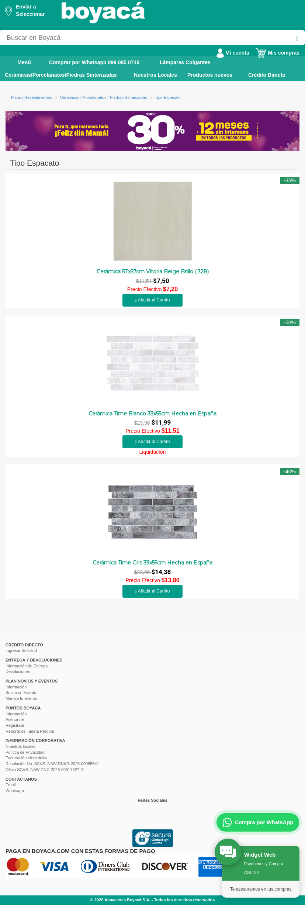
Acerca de (15, 719)
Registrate (15, 725)
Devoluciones (18, 671)
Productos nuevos (209, 75)
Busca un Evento (21, 692)
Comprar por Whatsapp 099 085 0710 (94, 62)
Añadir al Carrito (152, 300)
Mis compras (277, 53)
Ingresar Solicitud (21, 650)
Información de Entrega (27, 666)
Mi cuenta (232, 53)
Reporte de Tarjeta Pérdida (30, 731)
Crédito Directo (266, 75)
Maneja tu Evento (21, 698)
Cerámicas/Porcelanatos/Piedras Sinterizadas (61, 75)
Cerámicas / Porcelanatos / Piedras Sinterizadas (103, 97)
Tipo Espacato (168, 97)
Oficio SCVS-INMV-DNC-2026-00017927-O (45, 769)
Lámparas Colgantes (185, 62)
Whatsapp (15, 790)
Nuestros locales (20, 746)
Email (11, 785)
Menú (19, 62)
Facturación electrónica (27, 758)
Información (16, 687)
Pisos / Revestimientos (31, 97)
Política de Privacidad (25, 752)
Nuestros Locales (155, 75)
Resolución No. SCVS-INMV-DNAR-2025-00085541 (52, 763)
